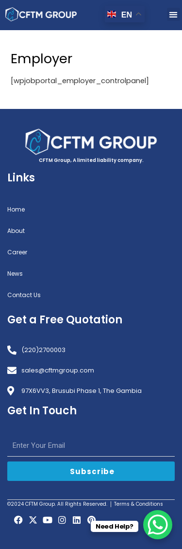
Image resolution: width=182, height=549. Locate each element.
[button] (173, 14)
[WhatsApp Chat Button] (157, 524)
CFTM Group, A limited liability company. (91, 160)
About (16, 231)
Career (17, 252)
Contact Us (24, 295)
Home (16, 209)
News (15, 273)
